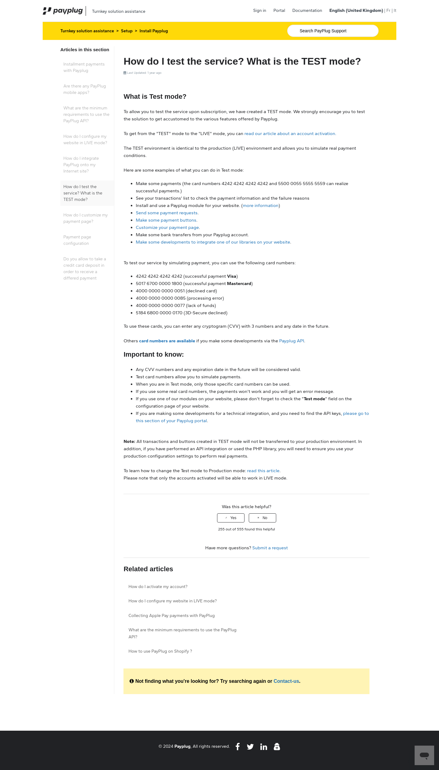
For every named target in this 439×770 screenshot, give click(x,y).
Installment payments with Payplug (84, 67)
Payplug (182, 746)
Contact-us (286, 681)
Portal (279, 10)
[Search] (333, 31)
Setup (127, 31)
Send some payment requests (166, 213)
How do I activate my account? (157, 586)
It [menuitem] (395, 10)
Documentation (307, 10)
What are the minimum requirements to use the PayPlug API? (86, 114)
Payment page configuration (77, 240)
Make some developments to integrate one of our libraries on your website (213, 242)
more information (260, 205)
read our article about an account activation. (289, 133)
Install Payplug (154, 31)
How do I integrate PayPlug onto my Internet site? (81, 165)
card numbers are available (167, 341)
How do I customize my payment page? (85, 218)
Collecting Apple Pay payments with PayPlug (171, 615)
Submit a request (270, 548)
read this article (263, 470)
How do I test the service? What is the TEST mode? (82, 193)
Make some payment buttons (166, 220)
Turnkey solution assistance (87, 31)
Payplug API (291, 341)
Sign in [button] (259, 10)
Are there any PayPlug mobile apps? (84, 89)
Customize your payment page (167, 227)
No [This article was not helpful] (264, 518)
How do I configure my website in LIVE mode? (85, 139)
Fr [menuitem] (388, 10)
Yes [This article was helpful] (233, 518)
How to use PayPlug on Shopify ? (160, 651)
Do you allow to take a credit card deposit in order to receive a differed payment (84, 268)
